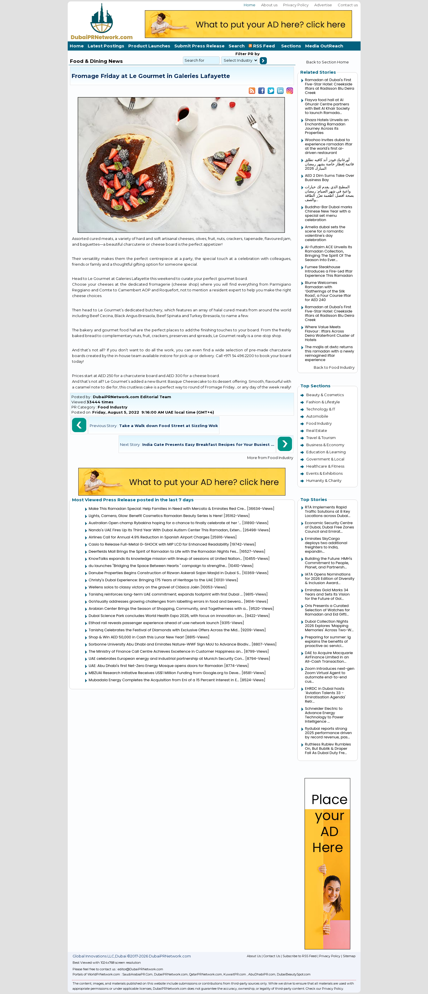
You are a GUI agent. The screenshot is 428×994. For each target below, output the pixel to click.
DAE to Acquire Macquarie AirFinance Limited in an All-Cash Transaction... (329, 657)
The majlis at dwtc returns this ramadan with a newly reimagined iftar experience (329, 353)
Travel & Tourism (321, 437)
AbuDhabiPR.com (261, 974)
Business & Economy (325, 444)
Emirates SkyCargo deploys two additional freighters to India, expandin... (326, 545)
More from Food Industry (270, 457)
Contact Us (271, 956)
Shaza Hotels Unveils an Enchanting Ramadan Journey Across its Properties (327, 126)
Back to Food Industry (334, 367)
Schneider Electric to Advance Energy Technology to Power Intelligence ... (324, 715)
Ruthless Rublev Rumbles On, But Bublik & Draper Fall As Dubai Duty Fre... (328, 748)
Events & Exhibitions (324, 473)
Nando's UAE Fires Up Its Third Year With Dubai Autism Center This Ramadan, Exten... (165, 530)
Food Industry (112, 407)
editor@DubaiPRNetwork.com (140, 969)
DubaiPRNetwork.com (171, 974)
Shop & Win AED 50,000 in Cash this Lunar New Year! (136, 637)
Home (249, 5)
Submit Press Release (199, 46)
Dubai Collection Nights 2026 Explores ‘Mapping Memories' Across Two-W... (329, 626)
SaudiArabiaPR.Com (137, 974)
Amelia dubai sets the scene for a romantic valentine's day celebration (325, 233)
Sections (291, 46)
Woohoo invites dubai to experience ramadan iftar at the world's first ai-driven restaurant (328, 146)
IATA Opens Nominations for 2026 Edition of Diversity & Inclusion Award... (329, 579)
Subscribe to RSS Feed (300, 956)
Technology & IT (320, 409)
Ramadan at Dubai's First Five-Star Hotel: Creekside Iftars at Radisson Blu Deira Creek (329, 86)
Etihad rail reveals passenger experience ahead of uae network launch (154, 623)
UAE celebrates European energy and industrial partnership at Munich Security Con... (166, 658)
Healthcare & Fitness (325, 466)
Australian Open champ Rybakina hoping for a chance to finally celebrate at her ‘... (165, 523)
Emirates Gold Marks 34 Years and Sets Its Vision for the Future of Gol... (327, 594)
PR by (253, 53)
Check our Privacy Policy (324, 989)
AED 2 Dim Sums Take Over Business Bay (329, 178)
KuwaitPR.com (234, 974)
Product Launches (149, 46)
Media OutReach (324, 46)
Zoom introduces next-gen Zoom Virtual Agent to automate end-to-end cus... (329, 675)
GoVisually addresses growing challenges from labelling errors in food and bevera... (166, 601)
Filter (241, 53)
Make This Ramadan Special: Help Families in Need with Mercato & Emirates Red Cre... (167, 508)
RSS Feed (263, 46)
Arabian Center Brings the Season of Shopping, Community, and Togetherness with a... (168, 608)
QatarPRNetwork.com (205, 974)
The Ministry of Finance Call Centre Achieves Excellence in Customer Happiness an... (166, 651)
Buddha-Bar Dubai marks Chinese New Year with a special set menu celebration (328, 213)
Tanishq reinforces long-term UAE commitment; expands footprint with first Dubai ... (166, 594)
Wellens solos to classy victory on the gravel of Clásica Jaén (144, 587)
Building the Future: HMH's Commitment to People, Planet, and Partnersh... (328, 563)
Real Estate (316, 430)
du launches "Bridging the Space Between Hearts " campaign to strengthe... (158, 565)
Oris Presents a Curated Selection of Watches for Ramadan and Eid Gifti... (327, 610)
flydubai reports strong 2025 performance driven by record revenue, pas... (328, 733)
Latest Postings (106, 46)
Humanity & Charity (323, 480)
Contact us (348, 5)
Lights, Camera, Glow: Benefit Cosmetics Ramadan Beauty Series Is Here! (156, 515)
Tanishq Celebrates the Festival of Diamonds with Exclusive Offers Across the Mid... (164, 630)
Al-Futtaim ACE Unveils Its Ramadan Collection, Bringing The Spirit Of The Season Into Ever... (328, 253)
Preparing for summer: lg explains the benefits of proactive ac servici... (328, 641)
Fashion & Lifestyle (323, 402)
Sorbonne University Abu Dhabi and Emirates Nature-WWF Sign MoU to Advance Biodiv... (170, 644)
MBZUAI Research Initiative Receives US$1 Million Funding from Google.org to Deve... (165, 673)
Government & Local (325, 459)
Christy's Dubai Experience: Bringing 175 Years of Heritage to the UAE (151, 580)
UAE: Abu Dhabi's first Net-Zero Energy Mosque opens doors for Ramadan (156, 665)
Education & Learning (326, 452)
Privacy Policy (296, 5)
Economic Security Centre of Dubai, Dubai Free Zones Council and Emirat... (329, 527)
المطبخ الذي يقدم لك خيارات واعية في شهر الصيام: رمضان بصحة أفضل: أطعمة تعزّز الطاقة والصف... (329, 193)
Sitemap (349, 956)
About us (269, 5)
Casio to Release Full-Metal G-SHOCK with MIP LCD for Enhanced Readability (159, 544)
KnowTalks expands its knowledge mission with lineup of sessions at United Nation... (165, 558)
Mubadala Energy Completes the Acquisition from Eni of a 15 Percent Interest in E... (164, 680)
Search (237, 46)
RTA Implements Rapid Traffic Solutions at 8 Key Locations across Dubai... (327, 511)
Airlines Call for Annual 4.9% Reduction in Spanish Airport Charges (149, 537)
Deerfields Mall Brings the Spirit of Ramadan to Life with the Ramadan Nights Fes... (163, 551)
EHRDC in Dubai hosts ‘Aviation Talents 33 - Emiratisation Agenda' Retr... (325, 695)
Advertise (323, 5)
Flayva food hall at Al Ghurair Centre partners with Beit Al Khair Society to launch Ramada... (327, 106)
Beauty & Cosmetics (325, 394)
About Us (254, 956)
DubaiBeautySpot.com (294, 974)
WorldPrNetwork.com (103, 974)
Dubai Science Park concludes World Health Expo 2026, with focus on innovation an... (166, 615)
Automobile (317, 416)
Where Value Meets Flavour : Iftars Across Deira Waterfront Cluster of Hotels (329, 333)
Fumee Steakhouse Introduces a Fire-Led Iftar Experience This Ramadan (329, 271)
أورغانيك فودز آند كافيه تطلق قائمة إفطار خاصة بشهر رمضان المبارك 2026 (329, 164)
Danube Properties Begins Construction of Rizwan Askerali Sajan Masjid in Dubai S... (165, 573)
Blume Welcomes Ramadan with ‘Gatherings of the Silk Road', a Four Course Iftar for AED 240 (328, 291)
